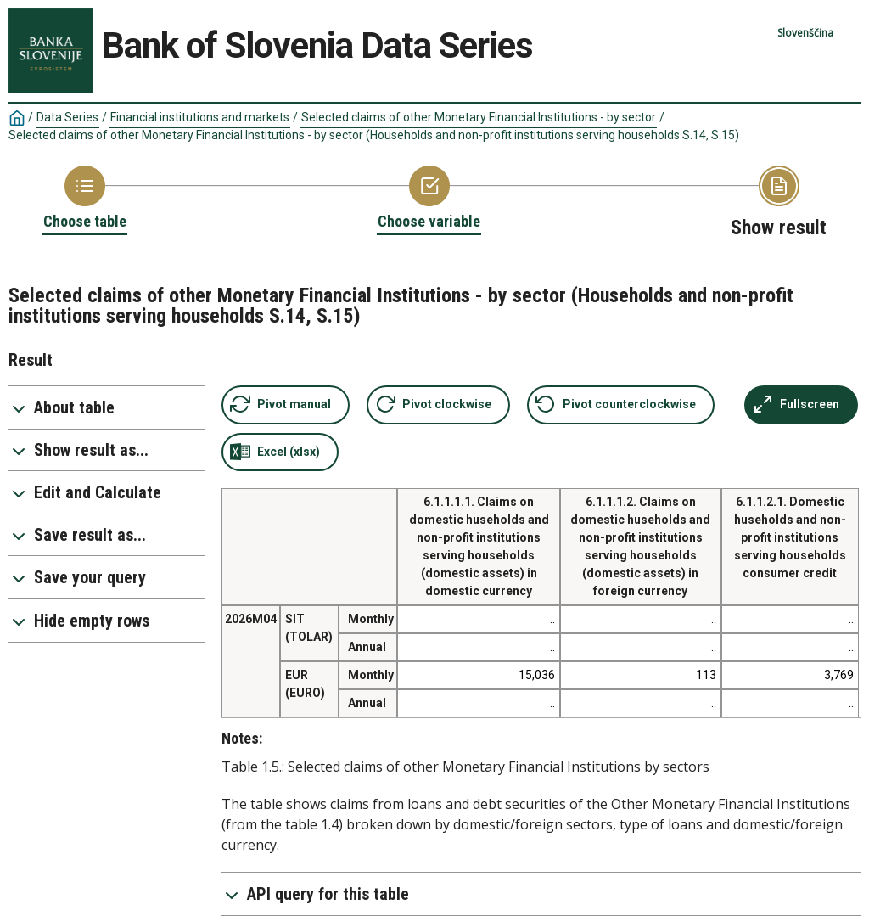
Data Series (67, 117)
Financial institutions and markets (199, 117)
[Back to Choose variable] (429, 198)
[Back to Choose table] (84, 198)
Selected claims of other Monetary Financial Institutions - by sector (478, 117)
